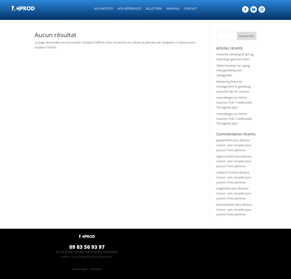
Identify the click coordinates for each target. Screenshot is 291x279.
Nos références (129, 8)
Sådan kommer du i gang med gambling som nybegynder (233, 70)
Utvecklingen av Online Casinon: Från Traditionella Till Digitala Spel (234, 102)
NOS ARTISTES (103, 8)
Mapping (172, 8)
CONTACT (190, 8)
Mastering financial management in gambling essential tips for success (233, 86)
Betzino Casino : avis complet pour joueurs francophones (234, 145)
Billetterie (154, 8)
